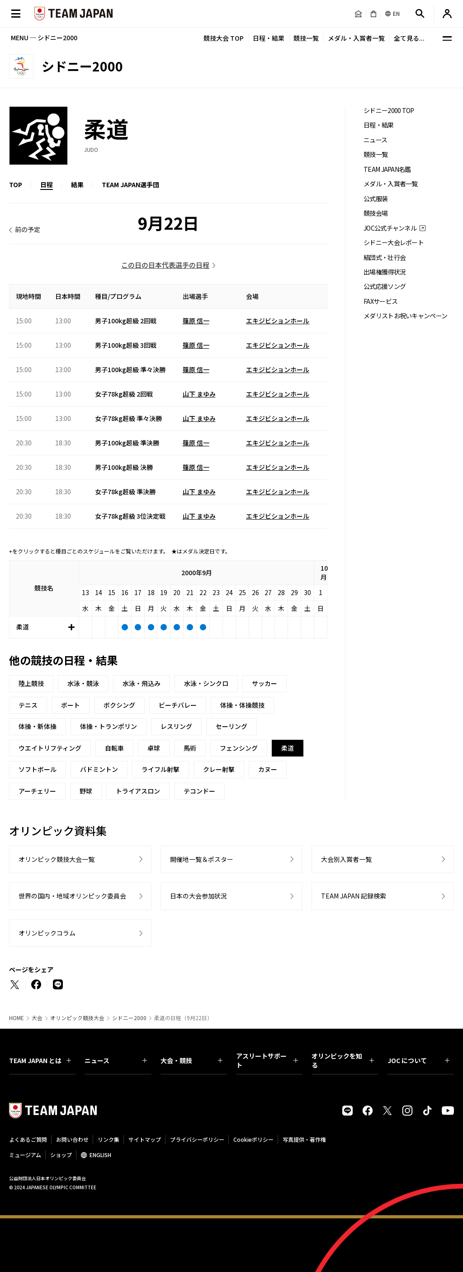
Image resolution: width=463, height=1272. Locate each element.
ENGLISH (100, 1155)
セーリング (231, 726)
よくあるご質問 (28, 1139)
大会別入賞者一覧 (346, 859)
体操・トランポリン (108, 726)
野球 (86, 790)
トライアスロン (138, 790)
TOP (15, 184)
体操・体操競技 (242, 704)
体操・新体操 (38, 726)
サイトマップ (144, 1139)
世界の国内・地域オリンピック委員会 (72, 895)
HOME (16, 1017)
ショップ (61, 1155)
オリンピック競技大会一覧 (56, 859)
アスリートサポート (267, 1060)
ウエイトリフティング (50, 747)
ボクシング (119, 704)
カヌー (267, 769)
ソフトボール (38, 769)
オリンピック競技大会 (77, 1017)
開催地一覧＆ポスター (201, 859)
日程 (46, 184)
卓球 (153, 747)
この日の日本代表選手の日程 (165, 265)
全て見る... (409, 38)
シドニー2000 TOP (389, 110)
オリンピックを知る (342, 1060)
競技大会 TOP (223, 38)
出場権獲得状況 (385, 272)
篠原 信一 (196, 320)
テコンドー (199, 790)
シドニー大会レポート (394, 242)
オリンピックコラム (47, 932)
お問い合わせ (72, 1139)
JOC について (418, 1060)
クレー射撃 (219, 769)
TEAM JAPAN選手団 (130, 184)
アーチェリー (37, 790)
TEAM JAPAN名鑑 (387, 169)
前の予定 (27, 229)
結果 (77, 184)
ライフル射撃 (161, 769)
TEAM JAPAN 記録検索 (353, 895)
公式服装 (375, 198)
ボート (70, 704)
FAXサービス (380, 301)
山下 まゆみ (199, 393)
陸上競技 (31, 683)
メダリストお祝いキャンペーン (405, 316)
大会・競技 (191, 1060)
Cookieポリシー (253, 1139)
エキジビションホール (277, 320)
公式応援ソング (385, 286)
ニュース (375, 140)
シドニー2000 (129, 1017)
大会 (37, 1017)
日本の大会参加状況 (198, 895)
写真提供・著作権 (304, 1139)
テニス (28, 704)
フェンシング (239, 747)
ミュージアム (25, 1155)
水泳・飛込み (142, 683)
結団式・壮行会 (385, 257)
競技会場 (375, 213)
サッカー (264, 683)
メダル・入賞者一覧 (356, 38)
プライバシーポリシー (197, 1139)
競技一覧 (306, 38)
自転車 (114, 747)
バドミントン (99, 769)
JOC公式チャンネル (390, 228)
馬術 (190, 747)
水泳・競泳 (83, 683)
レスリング (176, 726)
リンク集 (108, 1139)
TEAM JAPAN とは (40, 1060)
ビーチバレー (178, 704)
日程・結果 (268, 38)
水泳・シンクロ (206, 683)
